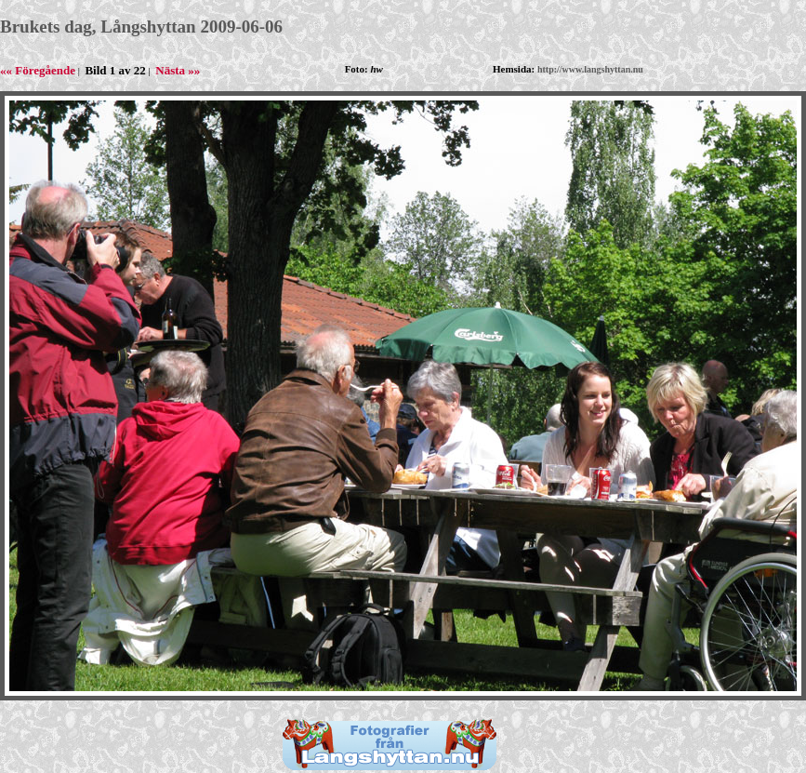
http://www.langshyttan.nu (590, 69)
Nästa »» (177, 70)
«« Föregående (37, 70)
